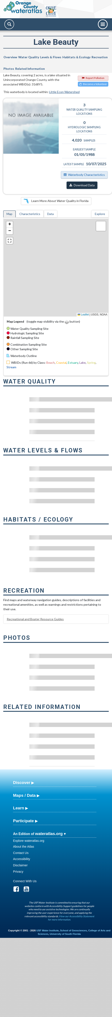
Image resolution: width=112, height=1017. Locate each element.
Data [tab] (50, 214)
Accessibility (21, 859)
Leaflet (83, 314)
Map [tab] (9, 214)
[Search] (9, 24)
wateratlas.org (49, 833)
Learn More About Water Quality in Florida (56, 201)
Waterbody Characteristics (84, 175)
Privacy (18, 871)
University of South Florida (65, 934)
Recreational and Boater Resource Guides (35, 619)
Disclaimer (20, 865)
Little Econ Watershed (64, 92)
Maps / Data (24, 795)
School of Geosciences (73, 930)
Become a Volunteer (93, 84)
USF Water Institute (47, 930)
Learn (18, 808)
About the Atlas (23, 846)
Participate (23, 821)
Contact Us (20, 853)
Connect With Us (25, 881)
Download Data (82, 185)
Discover (21, 782)
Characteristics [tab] (29, 214)
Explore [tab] (100, 214)
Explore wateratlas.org (28, 840)
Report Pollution (93, 78)
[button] (9, 224)
